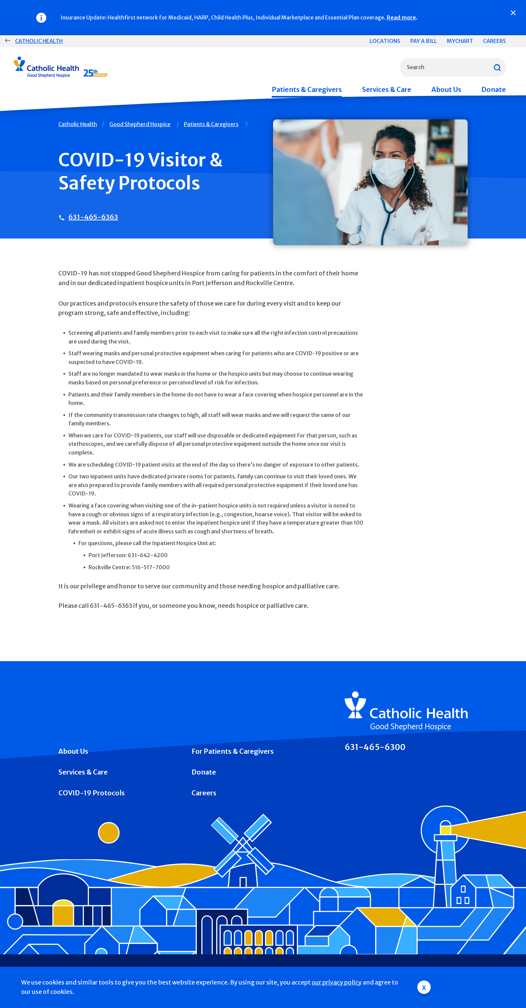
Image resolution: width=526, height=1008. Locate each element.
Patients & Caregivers (307, 89)
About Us (446, 89)
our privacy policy (337, 982)
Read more (401, 17)
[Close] (513, 12)
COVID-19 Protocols (91, 793)
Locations (385, 41)
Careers (494, 41)
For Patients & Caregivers (233, 751)
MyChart (460, 41)
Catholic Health (39, 41)
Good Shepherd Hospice (139, 124)
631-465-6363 (93, 217)
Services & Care (386, 89)
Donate (493, 89)
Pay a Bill (423, 41)
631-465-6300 (375, 747)
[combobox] (453, 67)
